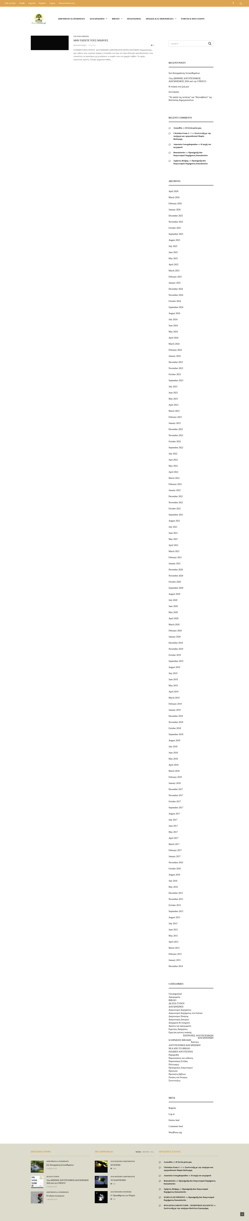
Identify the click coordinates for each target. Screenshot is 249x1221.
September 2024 (176, 307)
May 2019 (173, 685)
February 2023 (175, 417)
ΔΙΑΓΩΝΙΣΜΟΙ (97, 19)
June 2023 (173, 392)
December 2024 (176, 289)
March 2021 (174, 551)
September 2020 (176, 588)
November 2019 (176, 649)
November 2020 (176, 576)
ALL (152, 1152)
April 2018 (173, 765)
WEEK (138, 1152)
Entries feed (174, 1120)
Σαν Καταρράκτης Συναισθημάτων (184, 73)
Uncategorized (81, 36)
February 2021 (175, 557)
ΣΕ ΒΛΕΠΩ (115, 1165)
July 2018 (173, 746)
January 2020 (175, 637)
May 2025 (173, 258)
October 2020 (175, 582)
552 (112, 1199)
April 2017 (173, 838)
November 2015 (176, 899)
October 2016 (175, 868)
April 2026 (173, 191)
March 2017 (174, 844)
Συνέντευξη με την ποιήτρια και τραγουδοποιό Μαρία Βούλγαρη (192, 136)
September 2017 (176, 807)
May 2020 (173, 612)
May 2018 (173, 759)
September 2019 (176, 661)
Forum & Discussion (192, 19)
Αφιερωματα (174, 997)
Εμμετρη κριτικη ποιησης (180, 1032)
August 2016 (174, 875)
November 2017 (176, 795)
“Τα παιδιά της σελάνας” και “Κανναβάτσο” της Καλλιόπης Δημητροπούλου (190, 98)
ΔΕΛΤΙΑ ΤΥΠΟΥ (177, 1003)
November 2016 (176, 862)
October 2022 (175, 441)
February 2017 (175, 850)
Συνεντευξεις (175, 1081)
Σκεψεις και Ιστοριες (178, 1077)
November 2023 (176, 368)
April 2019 (173, 691)
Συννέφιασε (174, 92)
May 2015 (173, 936)
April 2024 (173, 338)
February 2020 (175, 630)
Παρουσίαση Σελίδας (178, 1061)
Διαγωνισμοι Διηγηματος (180, 1010)
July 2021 (173, 527)
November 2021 (176, 502)
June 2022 (173, 460)
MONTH (145, 1152)
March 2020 (174, 624)
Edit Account (10, 3)
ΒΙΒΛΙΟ (115, 19)
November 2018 (176, 722)
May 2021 (173, 539)
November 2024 (176, 295)
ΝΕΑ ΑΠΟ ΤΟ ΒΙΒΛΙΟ (179, 1048)
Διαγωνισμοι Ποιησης (179, 1016)
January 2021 (175, 563)
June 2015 (173, 929)
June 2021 (173, 533)
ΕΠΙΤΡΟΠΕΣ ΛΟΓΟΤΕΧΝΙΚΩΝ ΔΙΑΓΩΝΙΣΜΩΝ (198, 1037)
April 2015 (173, 942)
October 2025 (175, 228)
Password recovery (67, 3)
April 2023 (173, 405)
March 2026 (174, 197)
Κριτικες (195, 1042)
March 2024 (174, 344)
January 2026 (175, 209)
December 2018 (176, 716)
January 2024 (175, 356)
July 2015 (173, 923)
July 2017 (173, 820)
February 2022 (175, 484)
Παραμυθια (174, 1055)
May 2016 (173, 887)
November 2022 (176, 435)
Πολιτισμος (134, 19)
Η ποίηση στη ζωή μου (179, 86)
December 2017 (176, 789)
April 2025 (173, 264)
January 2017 (175, 856)
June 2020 (173, 606)
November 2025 (176, 222)
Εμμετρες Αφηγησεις (178, 1029)
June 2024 (173, 325)
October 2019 (175, 655)
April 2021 (173, 545)
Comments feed (176, 1126)
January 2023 (175, 423)
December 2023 (176, 362)
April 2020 (173, 618)
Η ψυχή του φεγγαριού (201, 1175)
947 (112, 1184)
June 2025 (173, 252)
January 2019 (175, 710)
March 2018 (174, 771)
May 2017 (173, 832)
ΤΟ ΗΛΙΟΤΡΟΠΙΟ (118, 1180)
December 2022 (176, 429)
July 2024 (173, 319)
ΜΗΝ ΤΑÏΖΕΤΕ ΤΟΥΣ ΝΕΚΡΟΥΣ (90, 40)
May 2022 (173, 466)
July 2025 (173, 246)
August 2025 (174, 240)
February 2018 (175, 777)
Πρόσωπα (173, 1071)
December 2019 (176, 643)
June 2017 (173, 826)
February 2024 (175, 350)
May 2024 (173, 331)
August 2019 (174, 667)
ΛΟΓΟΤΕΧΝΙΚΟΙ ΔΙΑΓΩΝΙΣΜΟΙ (185, 1045)
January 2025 (175, 283)
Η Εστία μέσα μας (193, 128)
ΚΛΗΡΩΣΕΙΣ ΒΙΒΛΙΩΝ (180, 1040)
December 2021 (176, 496)
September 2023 (176, 380)
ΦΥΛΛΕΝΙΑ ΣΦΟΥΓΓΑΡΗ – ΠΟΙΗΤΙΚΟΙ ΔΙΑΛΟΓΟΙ (188, 1205)
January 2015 (175, 960)
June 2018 (173, 752)
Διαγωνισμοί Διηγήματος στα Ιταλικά (186, 1013)
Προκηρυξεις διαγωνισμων (181, 1068)
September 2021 (176, 515)
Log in (52, 3)
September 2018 (176, 734)
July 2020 (173, 600)
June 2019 (173, 679)
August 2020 (174, 594)
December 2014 (176, 966)
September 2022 (176, 447)
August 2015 (174, 917)
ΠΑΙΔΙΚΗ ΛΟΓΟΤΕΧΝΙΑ (181, 1052)
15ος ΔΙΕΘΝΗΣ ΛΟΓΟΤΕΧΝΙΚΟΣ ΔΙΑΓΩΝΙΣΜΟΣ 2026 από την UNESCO (187, 80)
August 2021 (174, 521)
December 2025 (176, 216)
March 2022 (174, 478)
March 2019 (174, 698)
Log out (31, 3)
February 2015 (175, 954)
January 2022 (175, 490)
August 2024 (174, 313)
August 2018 (174, 740)
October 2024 (175, 301)
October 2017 (175, 801)
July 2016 (173, 881)
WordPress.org (175, 1132)
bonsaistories (80, 45)
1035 (113, 1168)
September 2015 (176, 911)
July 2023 (173, 386)
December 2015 (176, 893)
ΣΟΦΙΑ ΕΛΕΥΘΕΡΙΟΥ (174, 1197)
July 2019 (173, 673)
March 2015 (174, 948)
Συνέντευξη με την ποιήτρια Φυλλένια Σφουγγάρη (186, 1208)
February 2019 (175, 704)
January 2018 (175, 783)
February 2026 (175, 203)
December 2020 (176, 569)
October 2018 (175, 728)
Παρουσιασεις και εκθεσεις (181, 1058)
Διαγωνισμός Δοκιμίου (179, 1020)
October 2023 (175, 374)
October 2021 (175, 508)
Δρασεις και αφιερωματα (159, 19)
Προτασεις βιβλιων (177, 1074)
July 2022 (173, 453)
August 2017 (174, 814)
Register (42, 3)
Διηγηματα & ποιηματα (71, 19)
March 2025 (174, 270)
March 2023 (174, 411)
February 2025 (175, 277)
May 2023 (173, 399)
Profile (22, 3)
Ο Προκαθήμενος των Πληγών (122, 1195)
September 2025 (176, 234)
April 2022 (173, 472)
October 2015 (175, 905)
